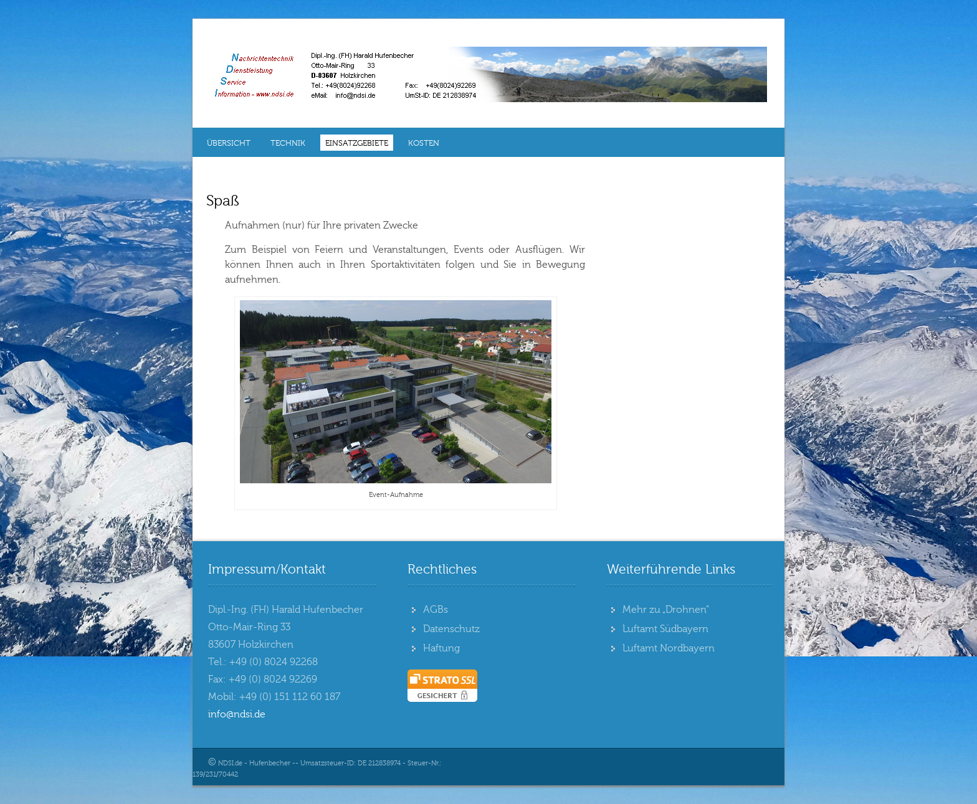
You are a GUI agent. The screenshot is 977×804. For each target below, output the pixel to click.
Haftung (441, 648)
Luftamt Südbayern (665, 629)
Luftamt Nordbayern (668, 648)
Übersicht (228, 143)
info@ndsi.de (236, 714)
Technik (287, 143)
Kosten (423, 143)
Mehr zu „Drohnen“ (665, 609)
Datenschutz (451, 629)
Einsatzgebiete (356, 143)
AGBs (435, 609)
